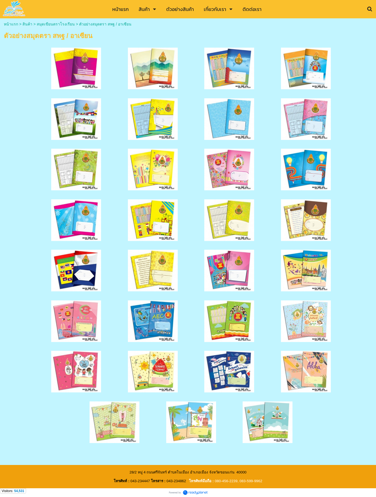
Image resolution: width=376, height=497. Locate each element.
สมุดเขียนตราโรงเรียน (56, 24)
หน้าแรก (11, 24)
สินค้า (27, 24)
